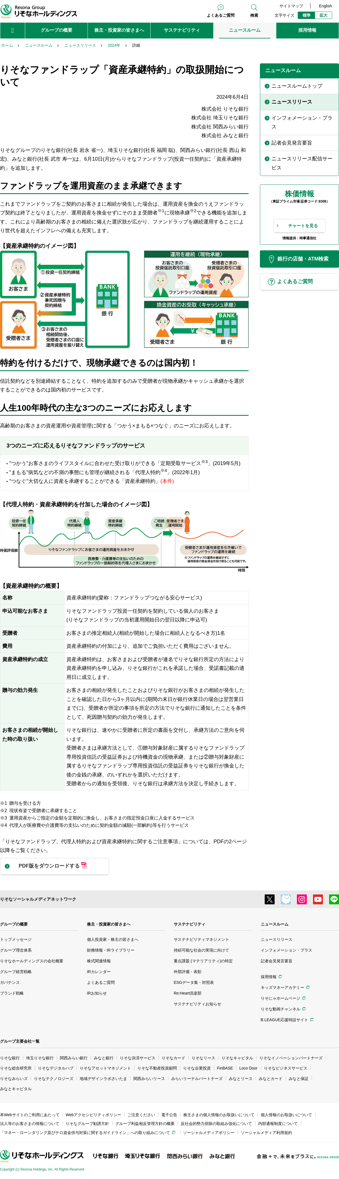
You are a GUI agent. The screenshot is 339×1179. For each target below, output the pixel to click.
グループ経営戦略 (16, 971)
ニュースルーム (274, 924)
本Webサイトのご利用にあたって (30, 1115)
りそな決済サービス (137, 1058)
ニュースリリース (276, 939)
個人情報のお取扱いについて (286, 1115)
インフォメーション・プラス (286, 950)
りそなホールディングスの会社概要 (31, 961)
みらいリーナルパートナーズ (197, 1078)
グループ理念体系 (16, 950)
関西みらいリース (149, 1078)
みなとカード (270, 1078)
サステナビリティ (189, 924)
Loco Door (248, 1068)
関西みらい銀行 (74, 1058)
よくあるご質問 (220, 15)
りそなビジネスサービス (285, 1068)
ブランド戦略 (12, 993)
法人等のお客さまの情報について (29, 1123)
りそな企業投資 (197, 1068)
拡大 (323, 15)
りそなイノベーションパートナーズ (291, 1058)
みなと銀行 (104, 1058)
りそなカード (173, 1058)
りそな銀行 (10, 1058)
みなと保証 (298, 1078)
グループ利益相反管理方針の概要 (145, 1123)
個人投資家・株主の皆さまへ (112, 939)
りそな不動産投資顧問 (157, 1068)
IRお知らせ (97, 993)
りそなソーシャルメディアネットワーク (38, 899)
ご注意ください (141, 1115)
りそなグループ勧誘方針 (87, 1123)
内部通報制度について (278, 1123)
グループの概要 (14, 924)
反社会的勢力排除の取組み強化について (216, 1123)
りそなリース (203, 1058)
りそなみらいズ (14, 1078)
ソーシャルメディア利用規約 (266, 1132)
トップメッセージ (16, 939)
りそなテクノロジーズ (53, 1078)
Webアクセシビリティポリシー (93, 1115)
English (325, 6)
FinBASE (225, 1068)
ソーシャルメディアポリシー (208, 1132)
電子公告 (169, 1115)
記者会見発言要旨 (276, 961)
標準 (306, 15)
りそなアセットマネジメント (105, 1068)
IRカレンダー (99, 971)
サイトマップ (291, 6)
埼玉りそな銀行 (40, 1058)
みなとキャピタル (16, 1089)
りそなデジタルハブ (55, 1068)
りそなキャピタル (237, 1058)
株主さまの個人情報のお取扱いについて (219, 1115)
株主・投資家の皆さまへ (109, 924)
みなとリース (241, 1078)
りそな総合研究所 (16, 1068)
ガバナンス (10, 982)
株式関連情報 (99, 961)
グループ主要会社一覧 (20, 1041)
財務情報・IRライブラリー (110, 950)
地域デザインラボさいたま (103, 1078)
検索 (254, 15)
